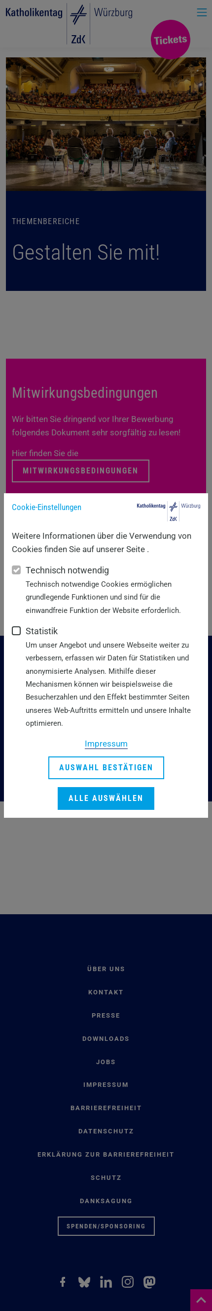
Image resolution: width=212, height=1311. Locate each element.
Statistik (42, 631)
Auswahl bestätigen (106, 767)
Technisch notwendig (67, 570)
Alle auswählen (106, 798)
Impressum (106, 744)
